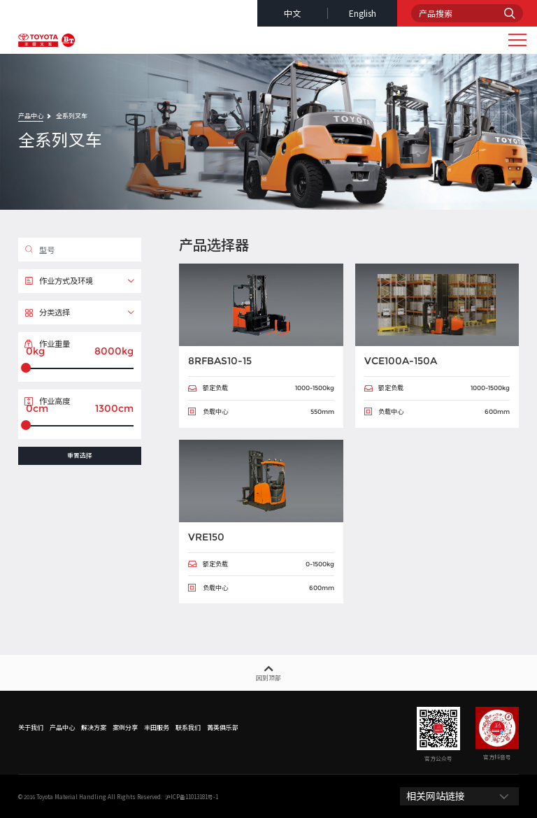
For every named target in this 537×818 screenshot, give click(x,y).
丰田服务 (156, 727)
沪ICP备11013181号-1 (191, 797)
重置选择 (79, 455)
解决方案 (93, 727)
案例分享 (125, 727)
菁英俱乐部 (222, 727)
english (362, 13)
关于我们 (30, 727)
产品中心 (30, 115)
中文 (292, 13)
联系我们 (188, 727)
